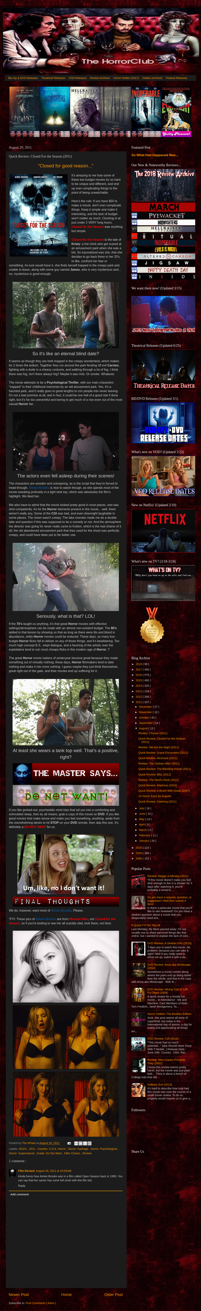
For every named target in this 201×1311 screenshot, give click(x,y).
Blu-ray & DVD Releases (23, 78)
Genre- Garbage (78, 1148)
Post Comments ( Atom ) (41, 1303)
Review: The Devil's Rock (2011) (158, 779)
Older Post (113, 1294)
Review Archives (100, 78)
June (142, 813)
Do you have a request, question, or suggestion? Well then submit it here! (169, 901)
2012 (139, 696)
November (146, 712)
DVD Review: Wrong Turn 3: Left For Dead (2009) (167, 991)
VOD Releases (78, 78)
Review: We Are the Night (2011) (158, 747)
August (144, 728)
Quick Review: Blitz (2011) (154, 774)
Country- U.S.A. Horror (51, 1148)
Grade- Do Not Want (50, 1153)
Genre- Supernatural (22, 1153)
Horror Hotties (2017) (126, 78)
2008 (139, 858)
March (143, 829)
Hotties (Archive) (152, 78)
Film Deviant (26, 1170)
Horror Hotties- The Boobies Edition (169, 1013)
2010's (23, 1148)
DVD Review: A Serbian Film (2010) (169, 943)
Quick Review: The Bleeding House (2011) (164, 768)
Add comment (19, 1194)
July (142, 808)
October (144, 717)
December (146, 706)
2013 (139, 691)
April (142, 824)
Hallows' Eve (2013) (159, 1084)
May (142, 819)
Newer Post (19, 1294)
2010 (139, 847)
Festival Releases (176, 78)
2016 (139, 674)
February (145, 835)
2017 (139, 669)
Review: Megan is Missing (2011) (167, 876)
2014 (139, 685)
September (146, 723)
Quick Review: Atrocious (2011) (157, 758)
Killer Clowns (72, 1153)
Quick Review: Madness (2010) (157, 785)
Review (87, 1153)
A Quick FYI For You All (145, 925)
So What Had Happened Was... (154, 155)
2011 (32, 1148)
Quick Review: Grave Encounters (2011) (163, 752)
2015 (139, 680)
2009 (139, 853)
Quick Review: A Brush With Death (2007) (164, 790)
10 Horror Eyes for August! (154, 796)
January (144, 840)
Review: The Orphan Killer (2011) (159, 763)
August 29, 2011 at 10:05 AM (54, 1170)
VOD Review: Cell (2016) (163, 1038)
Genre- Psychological (104, 1148)
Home (66, 1294)
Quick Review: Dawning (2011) (157, 801)
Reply (21, 1185)
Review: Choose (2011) (152, 733)
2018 (139, 664)
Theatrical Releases (53, 78)
